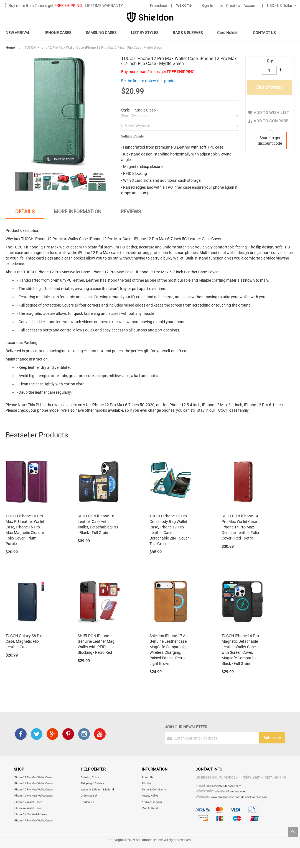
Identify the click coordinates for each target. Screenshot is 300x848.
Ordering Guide (90, 777)
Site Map (147, 783)
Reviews (131, 211)
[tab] (25, 212)
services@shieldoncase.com (224, 785)
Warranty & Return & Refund (97, 789)
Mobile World (150, 808)
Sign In (207, 5)
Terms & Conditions (154, 789)
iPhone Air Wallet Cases (28, 808)
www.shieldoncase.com (225, 796)
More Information (77, 211)
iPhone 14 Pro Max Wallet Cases (33, 783)
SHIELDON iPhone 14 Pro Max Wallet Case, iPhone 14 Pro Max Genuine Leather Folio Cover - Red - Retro (240, 527)
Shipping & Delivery (92, 783)
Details (25, 211)
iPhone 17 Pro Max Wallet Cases (33, 820)
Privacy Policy (150, 795)
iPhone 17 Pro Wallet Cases (30, 814)
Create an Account (242, 5)
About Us (147, 777)
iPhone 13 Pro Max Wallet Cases (33, 777)
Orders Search (89, 795)
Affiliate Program (152, 801)
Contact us (87, 801)
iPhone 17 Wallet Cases (28, 801)
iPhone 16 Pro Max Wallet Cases (33, 795)
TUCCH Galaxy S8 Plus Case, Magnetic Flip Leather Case (25, 641)
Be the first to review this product (149, 81)
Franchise (158, 5)
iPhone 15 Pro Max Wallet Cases (33, 789)
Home (10, 48)
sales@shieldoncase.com (230, 791)
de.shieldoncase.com (254, 796)
